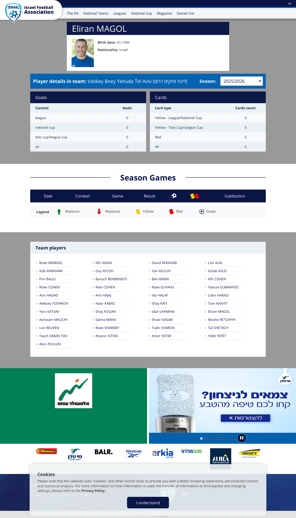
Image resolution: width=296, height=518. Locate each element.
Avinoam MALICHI (53, 319)
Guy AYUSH (104, 271)
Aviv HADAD (48, 295)
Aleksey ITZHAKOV (53, 303)
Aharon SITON (107, 336)
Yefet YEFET (217, 336)
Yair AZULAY (161, 271)
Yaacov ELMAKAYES (223, 287)
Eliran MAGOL (219, 311)
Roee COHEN (49, 287)
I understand (148, 502)
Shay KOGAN (106, 311)
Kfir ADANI (104, 262)
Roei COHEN (105, 287)
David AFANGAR (164, 262)
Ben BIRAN (160, 279)
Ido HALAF (160, 295)
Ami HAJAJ (103, 295)
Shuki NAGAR (162, 319)
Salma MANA (106, 319)
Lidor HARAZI (218, 295)
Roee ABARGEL (51, 262)
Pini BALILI (47, 279)
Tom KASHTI (217, 303)
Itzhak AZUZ (217, 271)
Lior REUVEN (49, 327)
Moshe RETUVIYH (221, 319)
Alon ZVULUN (50, 344)
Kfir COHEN (217, 279)
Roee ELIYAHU (163, 287)
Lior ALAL (215, 262)
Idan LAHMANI (163, 311)
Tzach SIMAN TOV (53, 336)
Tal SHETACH (218, 327)
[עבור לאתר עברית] (289, 3)
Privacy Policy (94, 490)
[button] (241, 438)
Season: (208, 81)
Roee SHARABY (107, 327)
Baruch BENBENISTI (111, 279)
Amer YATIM (161, 336)
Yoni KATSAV (49, 311)
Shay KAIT (159, 303)
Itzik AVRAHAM (50, 271)
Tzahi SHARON (163, 327)
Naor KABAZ (105, 303)
